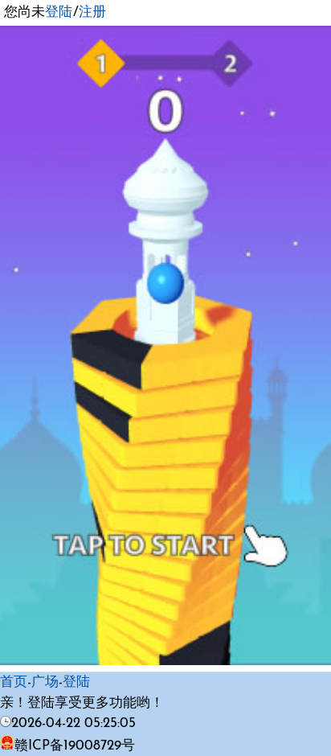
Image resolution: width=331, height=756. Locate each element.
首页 (13, 682)
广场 (45, 682)
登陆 (58, 12)
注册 (92, 12)
